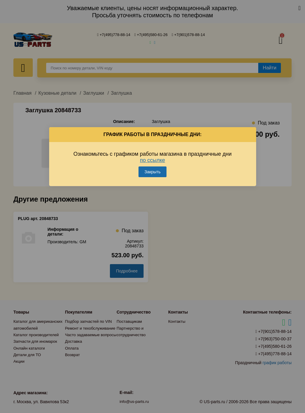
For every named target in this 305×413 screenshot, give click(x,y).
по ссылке (152, 158)
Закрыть (152, 169)
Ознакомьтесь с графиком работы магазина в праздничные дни (153, 155)
